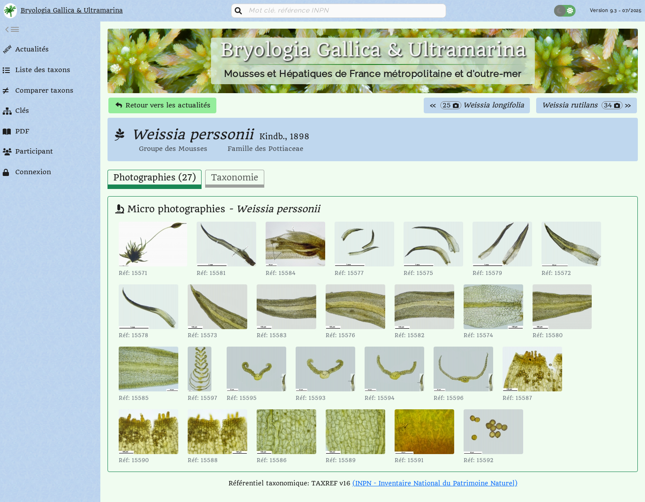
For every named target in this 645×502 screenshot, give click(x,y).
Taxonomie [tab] (234, 178)
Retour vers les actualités (163, 105)
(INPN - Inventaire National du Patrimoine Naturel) (435, 483)
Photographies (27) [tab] (154, 178)
